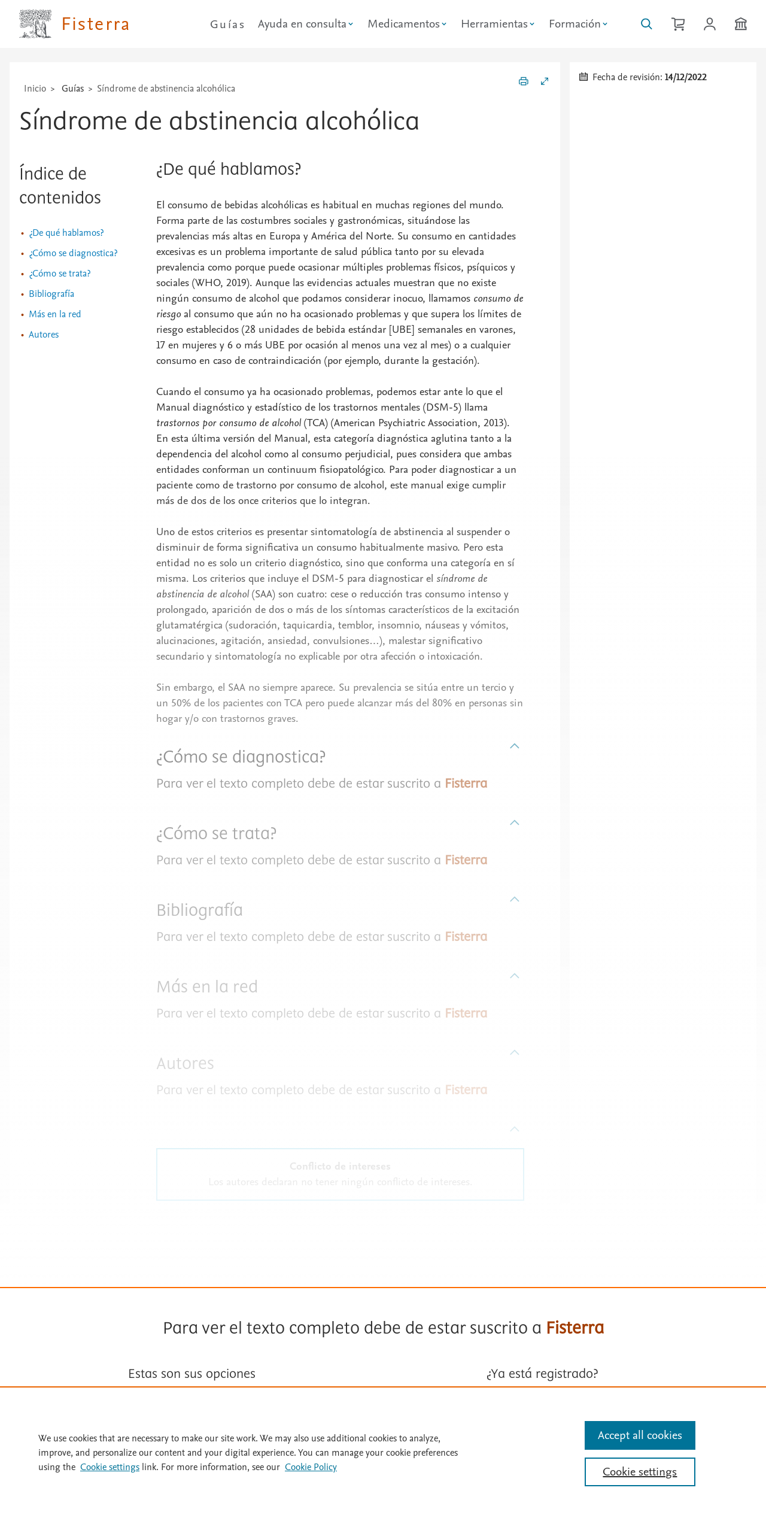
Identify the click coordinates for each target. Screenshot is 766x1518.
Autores (44, 334)
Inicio (35, 88)
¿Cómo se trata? (59, 273)
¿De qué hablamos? (66, 232)
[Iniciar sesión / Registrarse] (710, 24)
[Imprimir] (523, 83)
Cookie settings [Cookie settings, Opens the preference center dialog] (640, 1472)
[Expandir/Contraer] (544, 83)
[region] (383, 1452)
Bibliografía (51, 293)
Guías (227, 24)
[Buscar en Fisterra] (646, 24)
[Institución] (741, 24)
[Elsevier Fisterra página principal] (75, 24)
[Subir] (515, 746)
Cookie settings (109, 1467)
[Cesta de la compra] (678, 24)
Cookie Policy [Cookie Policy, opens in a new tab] (311, 1467)
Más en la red (55, 314)
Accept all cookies (640, 1435)
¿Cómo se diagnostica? (73, 253)
